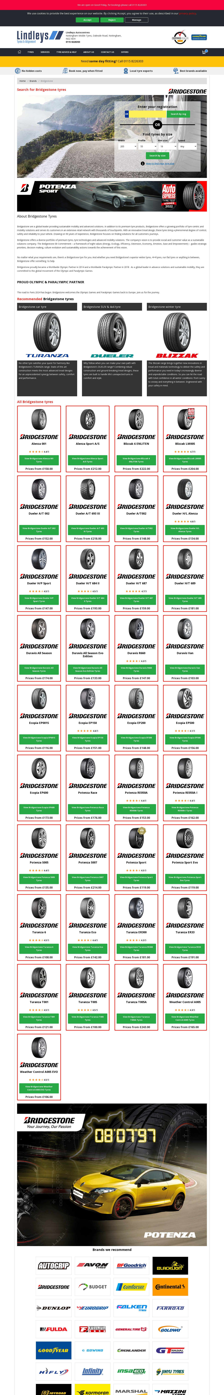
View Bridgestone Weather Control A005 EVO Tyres (39, 1088)
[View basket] (204, 52)
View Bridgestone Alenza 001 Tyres (39, 460)
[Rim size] (167, 146)
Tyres (31, 52)
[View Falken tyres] (131, 1308)
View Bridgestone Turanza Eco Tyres (87, 948)
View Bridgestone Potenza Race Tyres (88, 809)
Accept (87, 19)
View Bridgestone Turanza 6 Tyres (39, 948)
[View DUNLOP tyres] (54, 1308)
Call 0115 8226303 (130, 61)
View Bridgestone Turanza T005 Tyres (88, 1018)
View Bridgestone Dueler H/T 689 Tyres (185, 600)
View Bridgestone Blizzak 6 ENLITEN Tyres (136, 460)
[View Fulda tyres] (54, 1329)
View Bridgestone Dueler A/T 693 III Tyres (87, 530)
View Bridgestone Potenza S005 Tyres (39, 879)
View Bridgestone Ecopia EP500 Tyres (185, 739)
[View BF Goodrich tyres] (131, 1266)
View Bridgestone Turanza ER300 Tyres (136, 948)
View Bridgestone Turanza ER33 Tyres (185, 948)
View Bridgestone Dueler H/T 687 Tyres (136, 600)
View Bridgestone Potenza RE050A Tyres (136, 809)
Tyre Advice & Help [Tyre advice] (66, 52)
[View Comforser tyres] (131, 1287)
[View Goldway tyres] (170, 1329)
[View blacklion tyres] (170, 1266)
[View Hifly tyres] (54, 1372)
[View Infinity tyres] (92, 1372)
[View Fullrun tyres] (92, 1329)
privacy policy (187, 13)
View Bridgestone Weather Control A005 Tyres (185, 1018)
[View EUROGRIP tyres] (92, 1308)
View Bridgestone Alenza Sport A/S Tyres (87, 460)
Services (45, 52)
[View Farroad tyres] (170, 1308)
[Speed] (187, 146)
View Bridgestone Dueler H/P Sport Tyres (39, 600)
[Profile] (147, 146)
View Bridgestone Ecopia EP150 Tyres (87, 739)
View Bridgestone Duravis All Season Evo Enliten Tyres (87, 669)
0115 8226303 (73, 41)
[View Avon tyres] (92, 1266)
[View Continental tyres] (170, 1287)
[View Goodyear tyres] (54, 1350)
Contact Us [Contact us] (107, 52)
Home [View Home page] (22, 80)
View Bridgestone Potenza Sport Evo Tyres (185, 879)
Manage (136, 19)
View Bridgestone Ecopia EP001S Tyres (39, 739)
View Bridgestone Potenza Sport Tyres (136, 879)
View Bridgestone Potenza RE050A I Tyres (185, 809)
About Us (88, 52)
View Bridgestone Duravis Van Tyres (185, 669)
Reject (112, 19)
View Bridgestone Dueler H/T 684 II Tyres (87, 600)
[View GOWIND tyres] (92, 1350)
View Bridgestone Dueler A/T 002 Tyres (39, 530)
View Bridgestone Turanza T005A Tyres (136, 1018)
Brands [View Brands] (33, 80)
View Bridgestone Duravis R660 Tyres (136, 669)
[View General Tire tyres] (131, 1329)
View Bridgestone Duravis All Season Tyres (39, 669)
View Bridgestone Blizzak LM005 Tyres (185, 460)
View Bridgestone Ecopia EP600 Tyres (38, 809)
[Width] (127, 146)
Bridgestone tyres (58, 299)
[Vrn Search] (145, 114)
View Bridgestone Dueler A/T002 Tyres (136, 530)
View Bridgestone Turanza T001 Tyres (39, 1018)
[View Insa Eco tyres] (131, 1372)
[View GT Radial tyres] (170, 1350)
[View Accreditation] (180, 37)
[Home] (19, 52)
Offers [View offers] (124, 52)
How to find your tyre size (160, 163)
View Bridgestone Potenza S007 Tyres (87, 879)
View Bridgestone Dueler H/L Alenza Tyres (185, 530)
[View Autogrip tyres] (54, 1266)
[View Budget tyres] (92, 1287)
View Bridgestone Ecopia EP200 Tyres (136, 739)
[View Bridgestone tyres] (54, 1287)
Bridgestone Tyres (42, 216)
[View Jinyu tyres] (170, 1372)
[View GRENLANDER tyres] (131, 1350)
